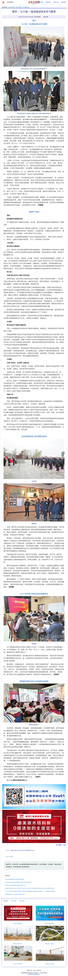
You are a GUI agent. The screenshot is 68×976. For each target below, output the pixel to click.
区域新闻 (25, 7)
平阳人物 (55, 2)
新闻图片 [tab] (6, 901)
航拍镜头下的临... (50, 943)
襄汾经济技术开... (18, 943)
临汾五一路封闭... (18, 963)
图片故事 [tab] (14, 901)
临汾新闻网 (11, 7)
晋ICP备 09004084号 (34, 974)
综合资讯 (63, 2)
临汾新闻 (18, 7)
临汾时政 (40, 2)
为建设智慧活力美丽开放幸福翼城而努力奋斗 (22, 850)
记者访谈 (48, 2)
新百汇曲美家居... (18, 923)
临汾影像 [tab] (21, 901)
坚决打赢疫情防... (50, 923)
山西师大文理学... (50, 963)
